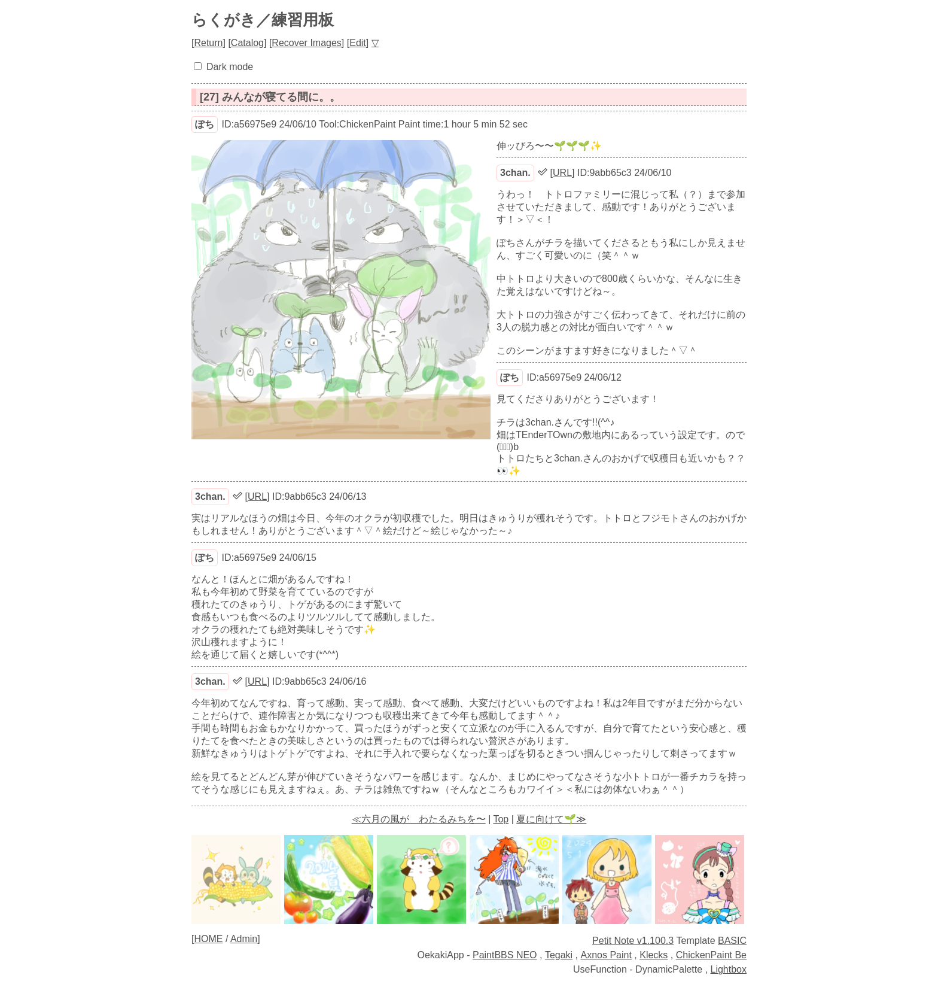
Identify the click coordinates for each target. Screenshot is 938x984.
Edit (357, 43)
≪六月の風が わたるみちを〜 (419, 819)
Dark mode (229, 67)
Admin (243, 939)
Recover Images (307, 43)
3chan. (515, 173)
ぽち (204, 124)
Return (208, 43)
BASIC (732, 941)
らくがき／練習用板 (262, 20)
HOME (208, 939)
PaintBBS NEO (505, 955)
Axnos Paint (606, 955)
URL (562, 173)
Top (500, 819)
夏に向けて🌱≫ (551, 819)
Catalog (247, 43)
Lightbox (729, 969)
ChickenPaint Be (711, 955)
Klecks (653, 955)
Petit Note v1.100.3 (633, 941)
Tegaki (558, 955)
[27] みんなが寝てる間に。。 (270, 97)
